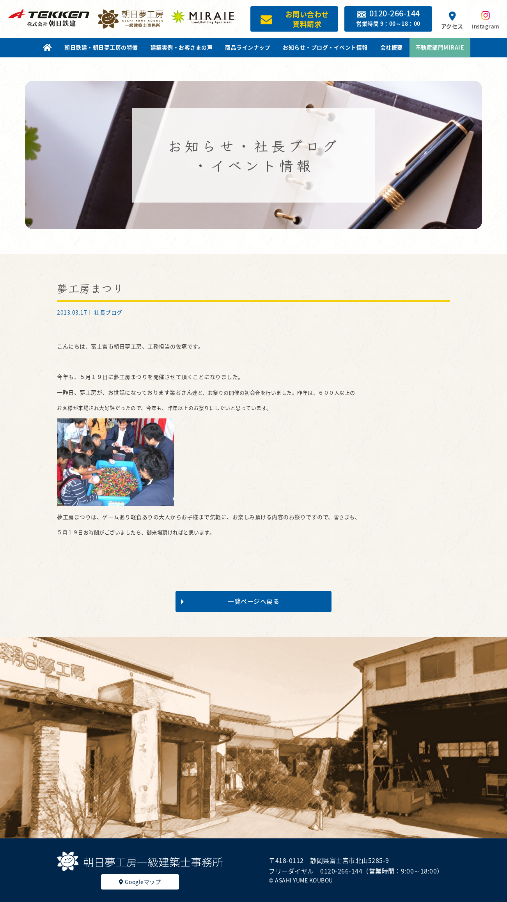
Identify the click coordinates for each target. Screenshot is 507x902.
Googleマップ (140, 882)
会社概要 (391, 47)
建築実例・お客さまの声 (182, 47)
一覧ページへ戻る (230, 601)
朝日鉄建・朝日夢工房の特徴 (101, 47)
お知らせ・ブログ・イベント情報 (325, 47)
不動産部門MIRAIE (439, 47)
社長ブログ (108, 312)
